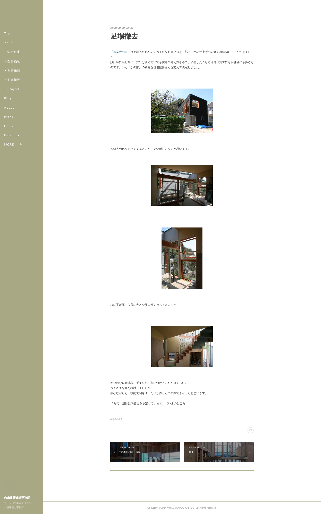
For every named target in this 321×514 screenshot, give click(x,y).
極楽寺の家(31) (117, 419)
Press (8, 116)
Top (7, 33)
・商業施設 (12, 79)
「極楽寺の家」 (120, 51)
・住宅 (9, 42)
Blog (7, 98)
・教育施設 (12, 70)
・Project (12, 89)
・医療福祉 (12, 61)
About (9, 107)
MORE (9, 135)
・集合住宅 (12, 51)
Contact (10, 126)
